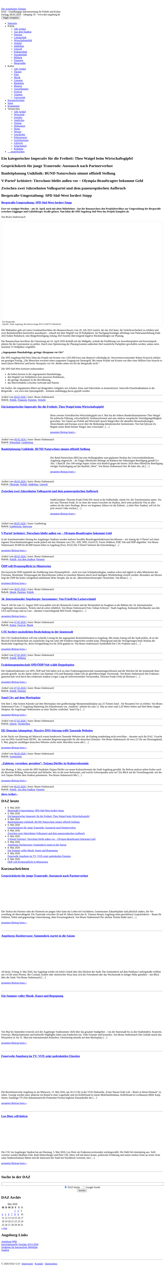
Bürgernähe (20, 63)
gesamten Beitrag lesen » (63, 432)
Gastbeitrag (27, 442)
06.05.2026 (20, 753)
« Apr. (4, 1228)
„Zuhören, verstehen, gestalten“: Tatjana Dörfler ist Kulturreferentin (44, 763)
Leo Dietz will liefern (14, 1116)
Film (16, 74)
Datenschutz (51, 1263)
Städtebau (19, 46)
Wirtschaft (19, 114)
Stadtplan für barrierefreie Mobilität (19, 1247)
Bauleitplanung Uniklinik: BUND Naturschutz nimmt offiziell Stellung (45, 449)
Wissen (17, 131)
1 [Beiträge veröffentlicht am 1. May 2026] (15, 1211)
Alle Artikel (20, 29)
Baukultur (19, 83)
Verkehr (18, 43)
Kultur (11, 66)
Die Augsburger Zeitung (13, 8)
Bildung (18, 57)
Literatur (18, 80)
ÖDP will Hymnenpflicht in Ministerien (26, 566)
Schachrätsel (20, 146)
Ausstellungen (21, 88)
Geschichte (19, 134)
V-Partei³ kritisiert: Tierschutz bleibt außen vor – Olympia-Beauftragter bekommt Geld (56, 533)
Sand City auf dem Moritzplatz (20, 697)
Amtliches (19, 120)
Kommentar (14, 106)
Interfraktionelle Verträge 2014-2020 (19, 1244)
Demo (17, 128)
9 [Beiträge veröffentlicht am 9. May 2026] (18, 1214)
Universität (19, 97)
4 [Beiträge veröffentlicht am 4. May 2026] (2, 1214)
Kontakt (39, 1263)
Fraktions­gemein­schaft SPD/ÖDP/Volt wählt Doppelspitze (37, 664)
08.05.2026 (20, 523)
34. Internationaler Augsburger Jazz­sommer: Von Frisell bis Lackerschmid (48, 599)
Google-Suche (93, 1187)
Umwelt (18, 49)
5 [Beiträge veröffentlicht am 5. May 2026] (5, 1214)
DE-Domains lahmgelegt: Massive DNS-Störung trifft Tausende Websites (47, 730)
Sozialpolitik (20, 54)
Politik (11, 26)
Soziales (18, 117)
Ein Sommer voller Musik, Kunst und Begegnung (33, 850)
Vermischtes (14, 108)
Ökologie (14, 484)
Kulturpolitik (20, 51)
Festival (18, 91)
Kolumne (18, 148)
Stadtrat (5, 1250)
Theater (18, 71)
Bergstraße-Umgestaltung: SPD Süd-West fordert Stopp (36, 202)
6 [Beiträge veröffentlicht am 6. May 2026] (8, 1214)
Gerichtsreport (21, 140)
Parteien (18, 34)
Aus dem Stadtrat (22, 31)
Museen (18, 86)
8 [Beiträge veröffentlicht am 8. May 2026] (15, 1214)
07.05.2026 (20, 622)
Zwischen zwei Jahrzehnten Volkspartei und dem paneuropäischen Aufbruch (49, 491)
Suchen (81, 1190)
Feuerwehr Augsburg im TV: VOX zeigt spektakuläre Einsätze (39, 856)
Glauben (18, 94)
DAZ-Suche (74, 1187)
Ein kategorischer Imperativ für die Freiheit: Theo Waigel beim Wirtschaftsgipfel (52, 406)
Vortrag (17, 123)
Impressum (27, 1263)
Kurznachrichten (16, 100)
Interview (27, 526)
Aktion (12, 723)
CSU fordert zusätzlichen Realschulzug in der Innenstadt (37, 631)
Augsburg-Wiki (9, 1241)
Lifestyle (18, 143)
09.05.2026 (20, 397)
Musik (17, 77)
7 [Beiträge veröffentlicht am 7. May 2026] (11, 1214)
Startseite (12, 23)
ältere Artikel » (9, 794)
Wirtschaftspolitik (23, 40)
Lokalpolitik (20, 37)
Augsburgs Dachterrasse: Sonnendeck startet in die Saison (37, 844)
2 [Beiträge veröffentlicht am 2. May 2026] (18, 1211)
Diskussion (19, 126)
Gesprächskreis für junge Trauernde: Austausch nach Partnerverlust (42, 827)
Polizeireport (20, 137)
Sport (10, 103)
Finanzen (18, 60)
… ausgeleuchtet (16, 151)
